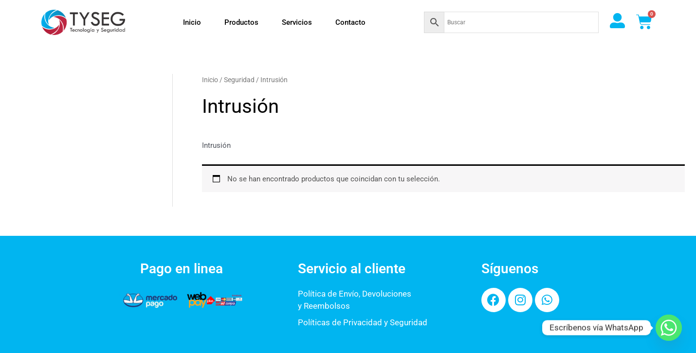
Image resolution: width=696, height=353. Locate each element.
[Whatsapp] (669, 328)
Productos (241, 22)
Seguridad (239, 80)
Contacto (350, 22)
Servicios (297, 22)
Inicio (192, 22)
